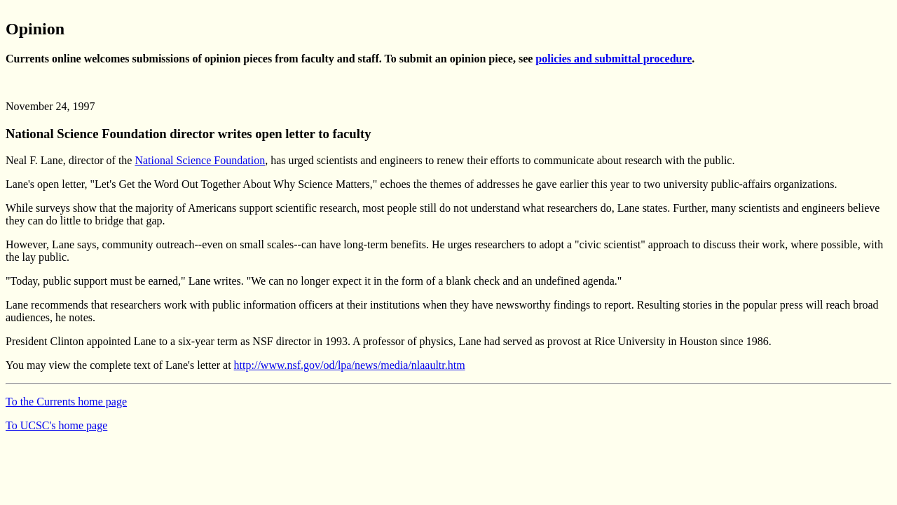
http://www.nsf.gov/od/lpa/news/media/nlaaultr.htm (349, 365)
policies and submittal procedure (613, 59)
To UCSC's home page (56, 425)
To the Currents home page (66, 402)
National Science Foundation (200, 160)
